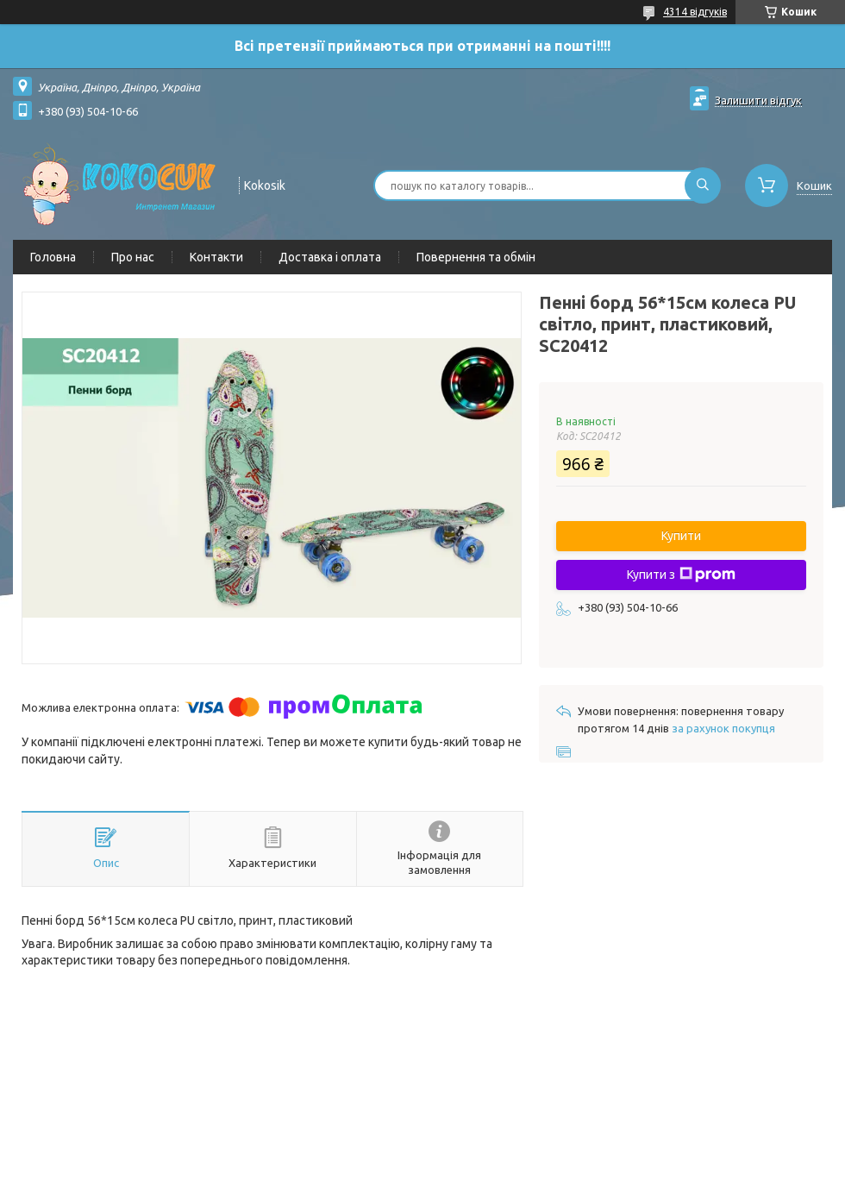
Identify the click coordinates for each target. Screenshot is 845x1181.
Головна (53, 257)
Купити (681, 536)
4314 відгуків (695, 11)
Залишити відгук (758, 100)
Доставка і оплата (330, 257)
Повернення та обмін (475, 257)
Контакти (216, 257)
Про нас (132, 257)
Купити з (681, 574)
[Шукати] (703, 185)
